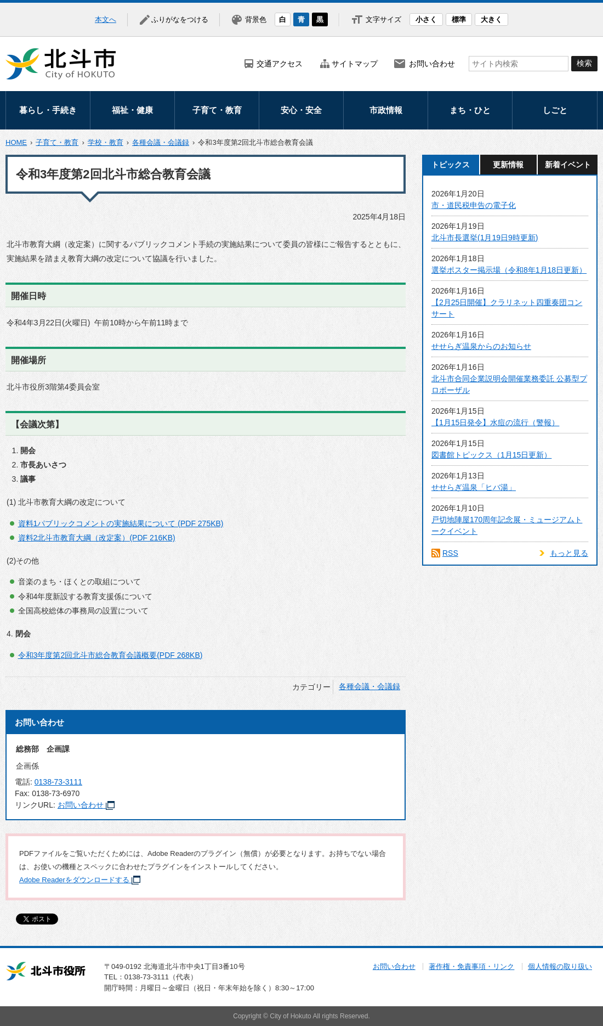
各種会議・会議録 (160, 142)
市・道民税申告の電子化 (473, 205)
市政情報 (385, 110)
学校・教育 (105, 142)
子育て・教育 (217, 110)
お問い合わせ (432, 63)
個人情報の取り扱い (560, 966)
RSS (450, 553)
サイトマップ (355, 63)
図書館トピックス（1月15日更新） (491, 454)
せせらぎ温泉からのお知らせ (481, 346)
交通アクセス (280, 63)
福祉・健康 (132, 110)
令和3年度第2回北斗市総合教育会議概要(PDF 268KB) (110, 655)
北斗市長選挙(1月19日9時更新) (484, 237)
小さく (426, 19)
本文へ (105, 19)
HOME (16, 142)
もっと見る (569, 553)
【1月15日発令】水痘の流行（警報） (495, 422)
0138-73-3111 (58, 781)
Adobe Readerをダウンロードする (79, 880)
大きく (491, 19)
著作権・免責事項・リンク (471, 966)
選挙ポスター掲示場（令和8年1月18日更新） (509, 270)
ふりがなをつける (179, 19)
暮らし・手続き (48, 110)
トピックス (450, 164)
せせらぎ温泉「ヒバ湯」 (473, 487)
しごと (555, 110)
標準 (459, 19)
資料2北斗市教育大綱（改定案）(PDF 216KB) (96, 537)
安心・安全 (301, 110)
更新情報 (508, 164)
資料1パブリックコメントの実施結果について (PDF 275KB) (121, 523)
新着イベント (568, 164)
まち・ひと (470, 110)
